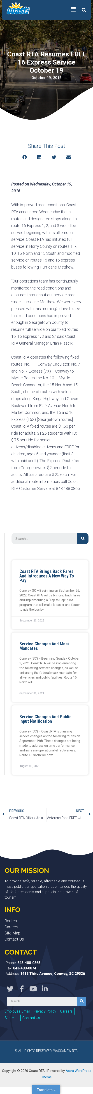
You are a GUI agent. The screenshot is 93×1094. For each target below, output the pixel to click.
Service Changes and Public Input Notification (45, 719)
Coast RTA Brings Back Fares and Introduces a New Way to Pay (46, 576)
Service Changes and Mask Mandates (44, 646)
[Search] (82, 538)
